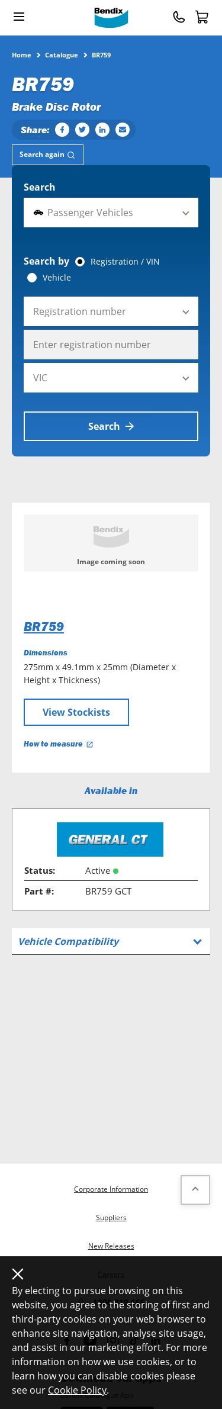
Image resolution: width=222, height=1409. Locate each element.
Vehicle (57, 277)
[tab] (47, 154)
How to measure (59, 743)
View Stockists (76, 712)
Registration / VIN (125, 261)
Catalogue (61, 54)
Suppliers (111, 1217)
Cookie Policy (77, 1390)
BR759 (44, 626)
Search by (46, 261)
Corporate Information (111, 1189)
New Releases (111, 1246)
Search (40, 187)
